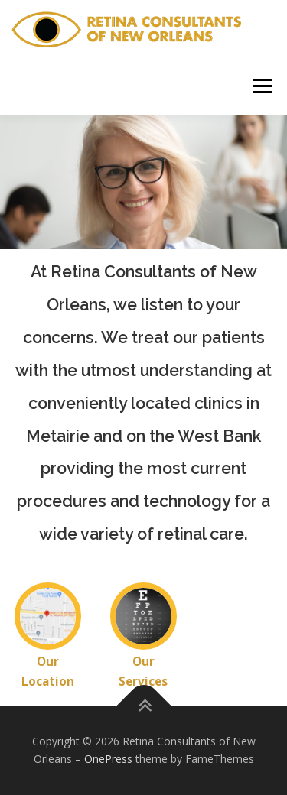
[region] (143, 182)
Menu (261, 86)
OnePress (108, 758)
